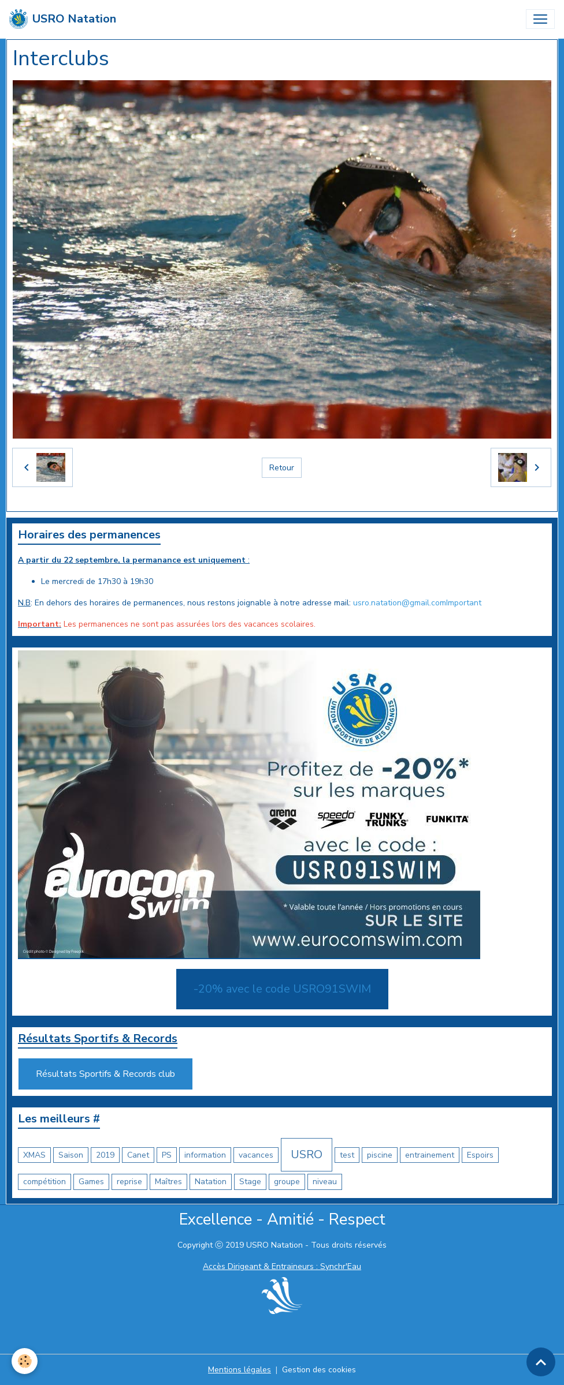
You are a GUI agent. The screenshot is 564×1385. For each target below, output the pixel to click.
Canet (138, 1155)
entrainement (429, 1155)
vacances (256, 1155)
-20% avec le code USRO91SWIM (282, 989)
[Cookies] (25, 1361)
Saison (70, 1155)
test (347, 1155)
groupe (287, 1181)
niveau (325, 1181)
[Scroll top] (540, 1361)
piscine (379, 1155)
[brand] (62, 19)
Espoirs (480, 1155)
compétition (44, 1181)
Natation (211, 1181)
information (205, 1155)
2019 (105, 1155)
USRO (306, 1154)
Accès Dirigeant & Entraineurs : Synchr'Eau (282, 1266)
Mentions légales (239, 1369)
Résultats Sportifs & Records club (105, 1074)
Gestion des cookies (319, 1369)
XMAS (34, 1155)
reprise (129, 1181)
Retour (281, 467)
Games (91, 1181)
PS (167, 1155)
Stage (250, 1181)
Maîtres (168, 1181)
